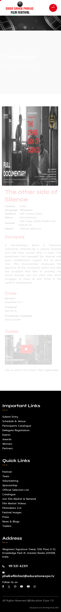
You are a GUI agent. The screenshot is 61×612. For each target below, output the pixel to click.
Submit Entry (10, 417)
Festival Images (11, 512)
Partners (7, 448)
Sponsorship (9, 485)
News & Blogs (10, 521)
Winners (7, 444)
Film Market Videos (14, 503)
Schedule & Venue (13, 421)
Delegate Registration (16, 430)
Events (6, 435)
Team (5, 476)
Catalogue (8, 494)
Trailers (6, 526)
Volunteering (10, 481)
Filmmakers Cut (11, 508)
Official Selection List (15, 490)
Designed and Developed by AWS (44, 607)
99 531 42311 (15, 566)
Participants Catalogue (16, 426)
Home (6, 65)
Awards (6, 439)
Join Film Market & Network (19, 499)
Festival (7, 472)
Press (5, 517)
